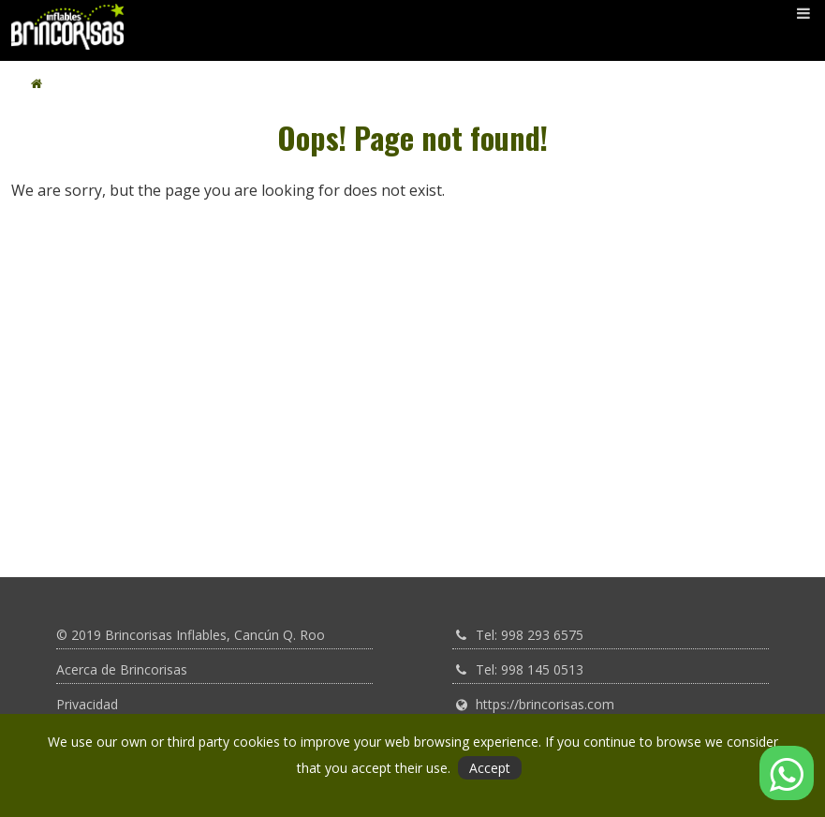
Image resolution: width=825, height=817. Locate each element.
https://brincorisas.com (545, 704)
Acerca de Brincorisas (121, 669)
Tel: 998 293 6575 (529, 635)
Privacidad (87, 704)
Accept (489, 768)
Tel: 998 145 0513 (529, 669)
